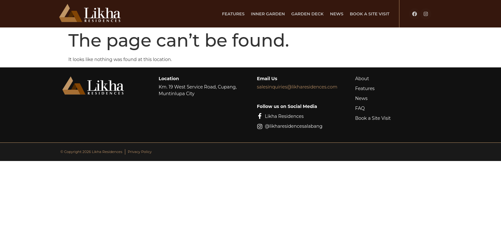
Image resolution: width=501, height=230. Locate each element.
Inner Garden (268, 13)
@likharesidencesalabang (293, 126)
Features (233, 13)
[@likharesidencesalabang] (260, 126)
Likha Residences (284, 116)
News (336, 13)
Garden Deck (307, 13)
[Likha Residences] (260, 116)
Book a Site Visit (369, 13)
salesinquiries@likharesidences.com (297, 87)
